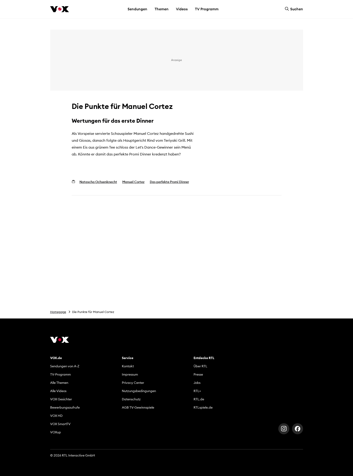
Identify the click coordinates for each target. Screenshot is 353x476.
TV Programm (207, 9)
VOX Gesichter (61, 399)
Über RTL (200, 366)
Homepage (58, 312)
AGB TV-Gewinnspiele (138, 407)
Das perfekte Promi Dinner (169, 182)
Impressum (130, 374)
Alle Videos (58, 391)
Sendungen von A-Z (64, 366)
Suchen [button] (294, 9)
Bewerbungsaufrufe (65, 407)
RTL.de (199, 399)
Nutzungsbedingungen (139, 391)
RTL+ (197, 391)
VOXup (55, 432)
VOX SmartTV (60, 424)
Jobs (197, 383)
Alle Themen (59, 383)
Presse (198, 374)
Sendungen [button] (137, 9)
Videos (182, 9)
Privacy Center (133, 383)
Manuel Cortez (133, 182)
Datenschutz (131, 399)
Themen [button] (162, 9)
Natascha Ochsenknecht (98, 182)
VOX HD (56, 416)
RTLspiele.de (203, 407)
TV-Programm (60, 374)
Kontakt (128, 366)
